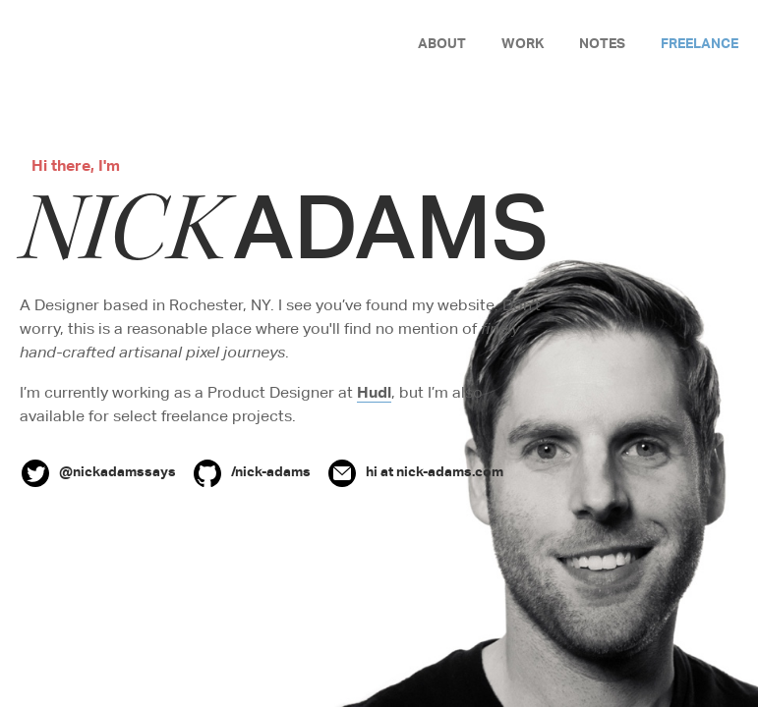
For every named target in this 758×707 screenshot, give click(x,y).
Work (522, 42)
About (442, 42)
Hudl (374, 392)
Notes (602, 42)
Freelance (699, 42)
